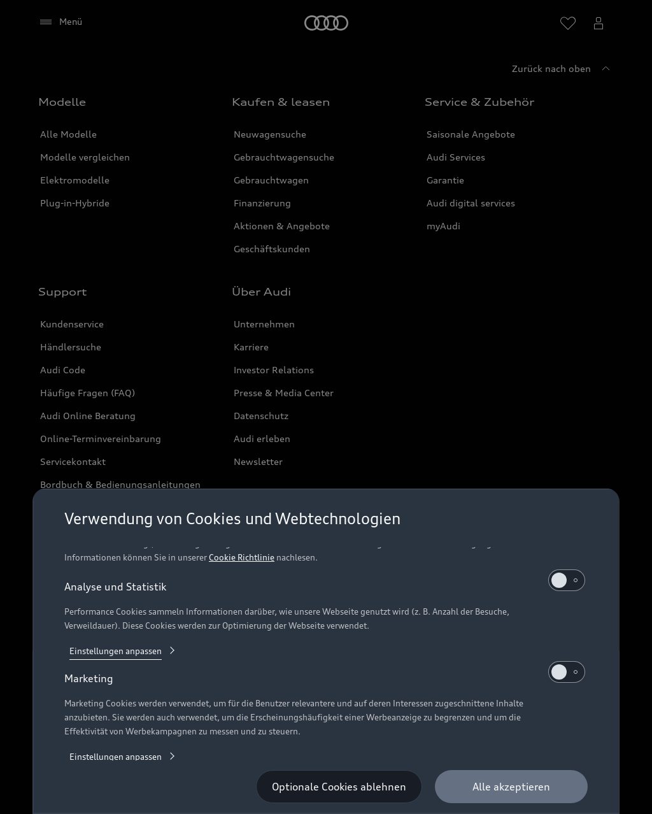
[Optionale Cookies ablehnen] (339, 786)
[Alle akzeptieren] (511, 786)
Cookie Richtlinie (241, 557)
